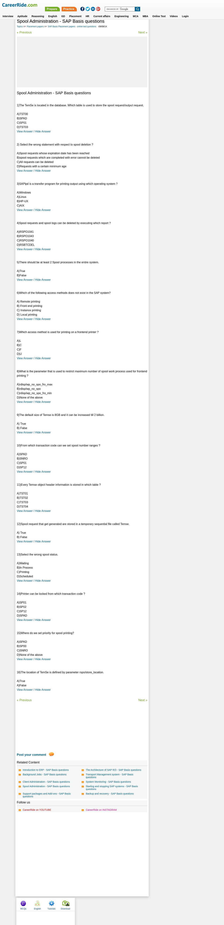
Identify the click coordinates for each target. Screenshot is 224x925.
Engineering (121, 12)
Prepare (133, 4)
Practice (150, 4)
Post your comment (31, 754)
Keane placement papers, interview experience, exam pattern (177, 113)
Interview (8, 12)
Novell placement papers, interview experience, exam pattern (177, 94)
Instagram (150, 904)
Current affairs (101, 12)
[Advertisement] (82, 62)
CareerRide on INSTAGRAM (101, 809)
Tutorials (184, 26)
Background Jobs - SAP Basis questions (44, 774)
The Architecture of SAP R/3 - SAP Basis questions (113, 770)
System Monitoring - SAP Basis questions (108, 781)
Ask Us (125, 904)
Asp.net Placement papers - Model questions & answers (177, 104)
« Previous (24, 32)
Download (198, 26)
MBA (145, 12)
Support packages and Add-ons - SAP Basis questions (47, 795)
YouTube (137, 904)
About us (80, 904)
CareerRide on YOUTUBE (37, 809)
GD (63, 12)
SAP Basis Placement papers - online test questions (72, 26)
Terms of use (110, 904)
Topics (20, 26)
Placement (75, 12)
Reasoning (37, 12)
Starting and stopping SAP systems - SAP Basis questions (112, 787)
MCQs (156, 26)
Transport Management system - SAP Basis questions (109, 776)
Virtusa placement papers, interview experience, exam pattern (178, 131)
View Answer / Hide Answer (34, 131)
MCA (135, 12)
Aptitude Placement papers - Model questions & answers (177, 85)
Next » (142, 32)
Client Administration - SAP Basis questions (46, 781)
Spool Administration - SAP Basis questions (46, 786)
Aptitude (22, 12)
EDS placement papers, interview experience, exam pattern (176, 122)
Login (185, 12)
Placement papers (35, 26)
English (52, 12)
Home (68, 904)
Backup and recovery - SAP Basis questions (110, 793)
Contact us (94, 904)
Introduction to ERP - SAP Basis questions (46, 770)
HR (87, 12)
